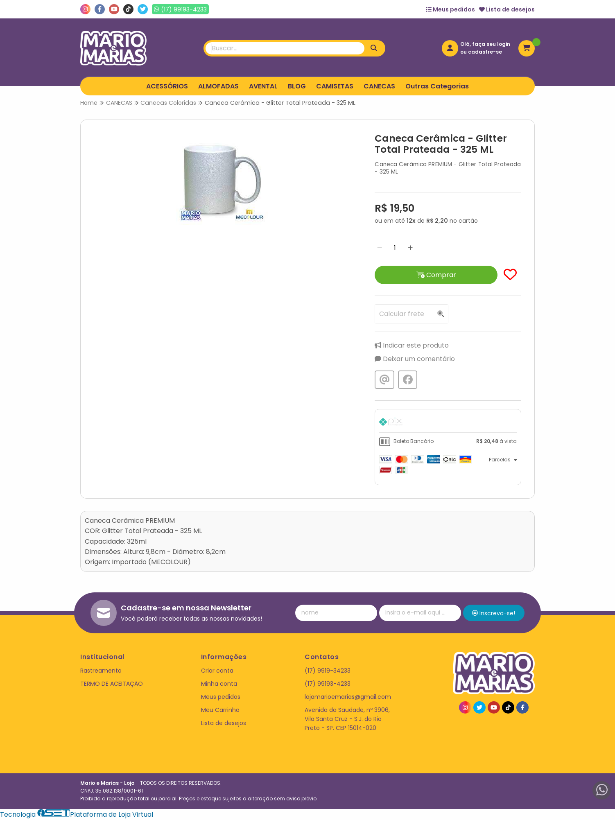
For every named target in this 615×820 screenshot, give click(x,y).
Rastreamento (101, 670)
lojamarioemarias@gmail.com (348, 697)
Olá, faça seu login (485, 44)
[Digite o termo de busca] (285, 48)
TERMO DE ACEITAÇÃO (111, 684)
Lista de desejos (507, 9)
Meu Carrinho (220, 710)
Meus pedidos (450, 9)
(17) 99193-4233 (327, 684)
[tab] (448, 422)
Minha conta (219, 684)
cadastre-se (485, 51)
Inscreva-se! (493, 613)
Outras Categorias (437, 86)
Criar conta (217, 670)
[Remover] (379, 248)
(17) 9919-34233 (327, 670)
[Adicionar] (410, 248)
